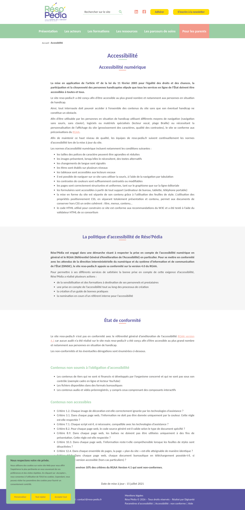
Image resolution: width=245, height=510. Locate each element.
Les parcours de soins (160, 31)
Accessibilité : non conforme (170, 503)
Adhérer (159, 12)
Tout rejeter (40, 497)
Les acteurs (73, 31)
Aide (190, 503)
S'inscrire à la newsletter (191, 12)
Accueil (45, 42)
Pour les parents (194, 31)
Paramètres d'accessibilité (139, 503)
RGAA (76, 132)
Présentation (48, 31)
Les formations (98, 31)
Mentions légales (134, 495)
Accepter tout (61, 497)
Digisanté (190, 499)
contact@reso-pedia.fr (90, 499)
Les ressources (126, 31)
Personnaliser (20, 497)
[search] (103, 12)
